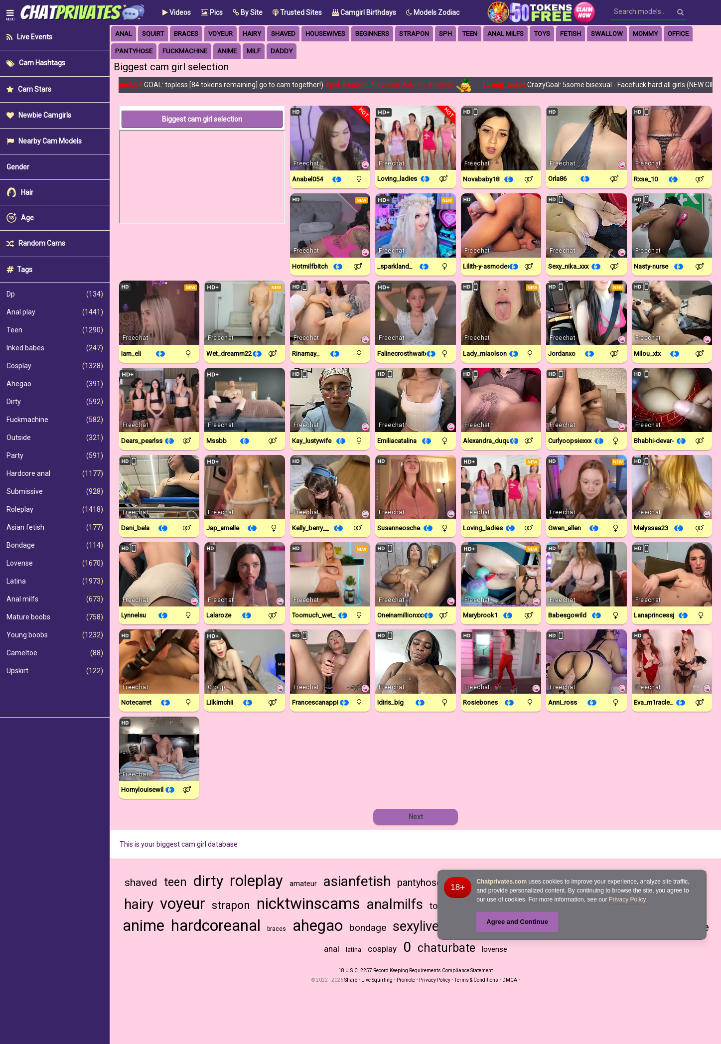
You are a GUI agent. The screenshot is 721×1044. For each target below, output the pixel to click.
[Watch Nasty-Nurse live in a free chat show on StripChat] (672, 225)
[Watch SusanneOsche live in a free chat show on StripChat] (415, 487)
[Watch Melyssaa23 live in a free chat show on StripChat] (672, 487)
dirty (208, 881)
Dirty (54, 402)
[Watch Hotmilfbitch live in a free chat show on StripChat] (330, 225)
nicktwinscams (308, 903)
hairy (252, 33)
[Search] (680, 11)
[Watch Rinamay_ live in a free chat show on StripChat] (330, 313)
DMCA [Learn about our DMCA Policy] (509, 980)
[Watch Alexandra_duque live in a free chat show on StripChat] (501, 400)
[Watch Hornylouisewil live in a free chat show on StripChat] (159, 749)
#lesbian (360, 85)
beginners (372, 33)
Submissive (54, 491)
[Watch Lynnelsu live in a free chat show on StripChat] (159, 574)
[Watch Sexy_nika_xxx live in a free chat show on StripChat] (586, 225)
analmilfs (395, 904)
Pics (212, 12)
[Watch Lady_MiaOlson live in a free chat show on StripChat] (501, 313)
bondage (367, 927)
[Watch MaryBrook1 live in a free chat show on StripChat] (501, 574)
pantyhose (133, 51)
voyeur (220, 33)
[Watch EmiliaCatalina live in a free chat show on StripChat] (415, 400)
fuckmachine (184, 51)
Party (54, 455)
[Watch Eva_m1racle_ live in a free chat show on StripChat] (672, 661)
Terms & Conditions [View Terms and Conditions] (476, 980)
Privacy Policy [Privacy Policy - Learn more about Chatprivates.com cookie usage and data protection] (627, 899)
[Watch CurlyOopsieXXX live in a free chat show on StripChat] (586, 400)
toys (542, 33)
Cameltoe (54, 653)
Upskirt (54, 671)
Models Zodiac (432, 12)
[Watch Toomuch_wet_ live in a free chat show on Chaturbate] (330, 574)
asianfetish (357, 881)
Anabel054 (131, 85)
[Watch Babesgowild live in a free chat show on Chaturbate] (586, 574)
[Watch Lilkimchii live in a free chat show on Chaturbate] (244, 661)
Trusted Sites (297, 12)
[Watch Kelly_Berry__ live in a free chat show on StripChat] (330, 487)
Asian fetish (54, 527)
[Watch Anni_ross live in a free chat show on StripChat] (586, 661)
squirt (153, 33)
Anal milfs (54, 599)
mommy (645, 33)
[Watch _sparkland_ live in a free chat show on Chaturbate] (415, 225)
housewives (325, 33)
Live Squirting (377, 980)
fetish (570, 33)
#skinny (418, 85)
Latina (54, 581)
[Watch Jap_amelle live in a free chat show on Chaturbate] (244, 487)
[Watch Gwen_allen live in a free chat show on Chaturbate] (586, 487)
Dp (54, 294)
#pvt (337, 85)
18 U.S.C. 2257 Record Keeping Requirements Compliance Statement (415, 970)
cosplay (382, 949)
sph (445, 33)
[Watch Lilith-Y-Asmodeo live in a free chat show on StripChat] (501, 225)
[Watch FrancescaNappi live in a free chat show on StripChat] (330, 661)
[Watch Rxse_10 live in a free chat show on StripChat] (672, 138)
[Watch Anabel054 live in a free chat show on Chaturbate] (330, 138)
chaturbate (446, 948)
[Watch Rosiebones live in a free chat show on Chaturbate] (501, 661)
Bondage (54, 545)
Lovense (54, 563)
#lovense (390, 85)
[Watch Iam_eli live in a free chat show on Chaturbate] (159, 313)
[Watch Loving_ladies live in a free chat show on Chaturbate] (415, 138)
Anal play (54, 312)
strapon (414, 33)
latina (353, 949)
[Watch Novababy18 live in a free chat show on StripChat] (501, 138)
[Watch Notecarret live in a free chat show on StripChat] (159, 661)
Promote (406, 980)
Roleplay (54, 509)
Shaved (283, 33)
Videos (176, 12)
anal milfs (505, 33)
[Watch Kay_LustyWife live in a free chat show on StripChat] (330, 400)
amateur (303, 883)
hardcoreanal (216, 925)
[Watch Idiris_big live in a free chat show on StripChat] (415, 661)
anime (227, 51)
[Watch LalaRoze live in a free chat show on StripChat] (244, 574)
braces (186, 33)
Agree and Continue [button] (517, 921)
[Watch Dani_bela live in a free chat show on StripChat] (159, 487)
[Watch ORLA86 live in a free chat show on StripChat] (586, 138)
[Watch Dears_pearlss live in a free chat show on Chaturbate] (159, 400)
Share (350, 980)
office (678, 33)
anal (123, 33)
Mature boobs (54, 617)
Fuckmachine (54, 420)
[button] (248, 12)
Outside (54, 438)
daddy (281, 51)
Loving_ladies (510, 85)
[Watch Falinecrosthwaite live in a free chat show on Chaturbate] (415, 313)
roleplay (256, 881)
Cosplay (54, 366)
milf (254, 51)
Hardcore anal (54, 473)
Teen (54, 330)
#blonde (446, 85)
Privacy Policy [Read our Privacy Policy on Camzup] (434, 980)
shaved (141, 883)
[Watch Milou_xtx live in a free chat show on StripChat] (672, 313)
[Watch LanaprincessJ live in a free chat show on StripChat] (672, 574)
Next (416, 817)
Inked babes (54, 348)
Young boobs (54, 635)
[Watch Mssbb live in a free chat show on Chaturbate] (244, 400)
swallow (607, 33)
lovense (494, 949)
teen (175, 882)
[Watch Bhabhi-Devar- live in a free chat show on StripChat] (672, 400)
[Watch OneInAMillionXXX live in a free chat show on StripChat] (415, 574)
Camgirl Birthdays (364, 12)
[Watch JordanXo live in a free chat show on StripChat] (586, 313)
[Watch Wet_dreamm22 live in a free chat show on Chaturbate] (244, 313)
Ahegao (54, 384)
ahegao (317, 925)
